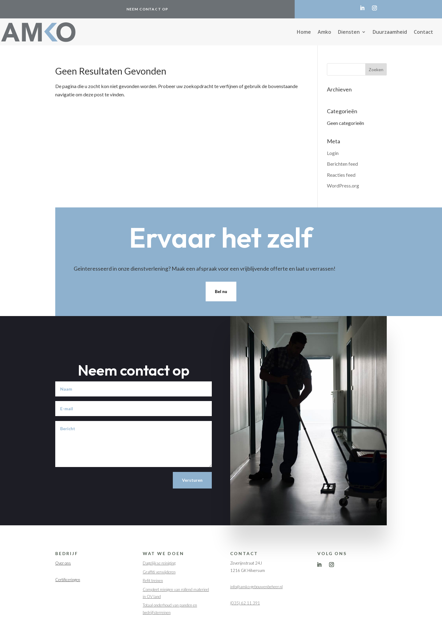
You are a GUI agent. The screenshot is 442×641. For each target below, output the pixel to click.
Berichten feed (342, 164)
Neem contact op (147, 9)
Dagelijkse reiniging (159, 563)
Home (304, 32)
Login (333, 153)
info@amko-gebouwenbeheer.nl (256, 586)
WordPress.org (343, 185)
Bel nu (221, 291)
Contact (423, 32)
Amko (324, 32)
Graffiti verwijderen (159, 572)
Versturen (192, 480)
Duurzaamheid (390, 32)
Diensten (349, 32)
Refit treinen (153, 580)
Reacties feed (341, 175)
